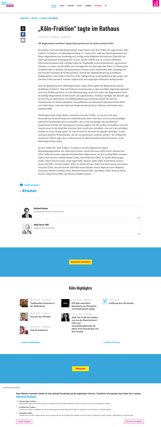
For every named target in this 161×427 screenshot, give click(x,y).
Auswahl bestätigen (24, 422)
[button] (23, 28)
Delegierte (80, 388)
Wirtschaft (29, 191)
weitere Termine (112, 337)
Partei (53, 6)
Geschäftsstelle (42, 388)
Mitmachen (106, 6)
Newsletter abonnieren (80, 253)
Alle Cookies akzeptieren (134, 422)
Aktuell (41, 6)
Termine (41, 385)
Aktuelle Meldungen (49, 18)
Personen (92, 6)
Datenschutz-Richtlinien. (26, 396)
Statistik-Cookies (26, 413)
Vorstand (33, 388)
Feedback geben (31, 185)
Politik (79, 6)
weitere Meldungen (31, 337)
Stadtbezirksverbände (55, 388)
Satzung (74, 388)
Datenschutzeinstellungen (11, 388)
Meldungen (34, 385)
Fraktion (66, 6)
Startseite (24, 18)
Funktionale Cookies (27, 407)
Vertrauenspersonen (91, 388)
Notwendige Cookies (27, 401)
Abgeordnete (66, 388)
